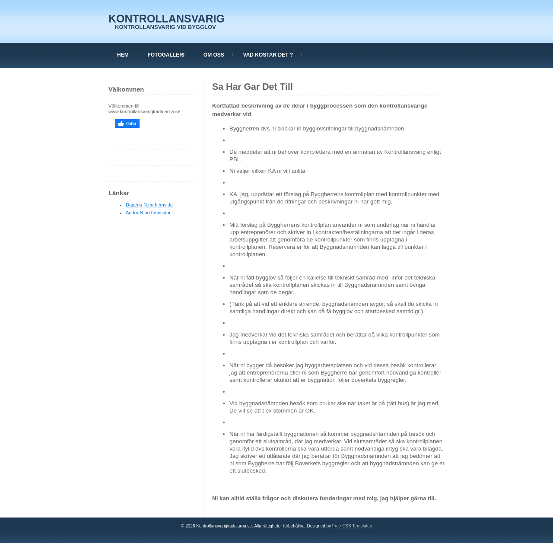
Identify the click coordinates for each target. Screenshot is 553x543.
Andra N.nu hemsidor (148, 212)
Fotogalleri (165, 55)
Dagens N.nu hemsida (149, 204)
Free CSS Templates (352, 526)
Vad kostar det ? (268, 55)
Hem (123, 55)
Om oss (213, 55)
